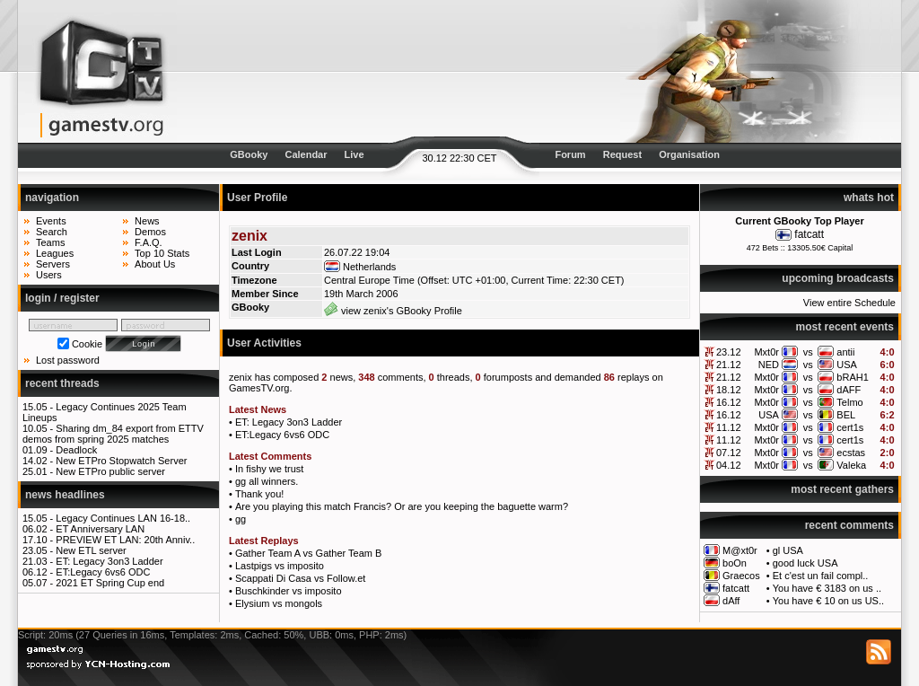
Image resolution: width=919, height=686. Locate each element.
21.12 (728, 364)
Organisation (689, 154)
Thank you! (259, 493)
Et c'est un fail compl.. (821, 575)
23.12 (728, 352)
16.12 (728, 402)
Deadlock (76, 449)
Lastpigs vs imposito (279, 565)
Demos (150, 231)
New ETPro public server (110, 471)
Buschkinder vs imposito (288, 590)
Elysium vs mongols (278, 603)
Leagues (55, 253)
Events (51, 220)
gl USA (788, 550)
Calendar (305, 154)
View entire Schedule (849, 302)
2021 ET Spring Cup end (110, 582)
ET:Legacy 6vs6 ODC (103, 572)
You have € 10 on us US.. (828, 600)
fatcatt (809, 234)
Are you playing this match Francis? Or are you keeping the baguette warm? (401, 506)
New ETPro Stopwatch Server (121, 460)
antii (845, 352)
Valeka (851, 465)
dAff (731, 600)
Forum (570, 154)
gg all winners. (266, 481)
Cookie (87, 344)
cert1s (849, 427)
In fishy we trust (269, 468)
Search (51, 231)
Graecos (741, 575)
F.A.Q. (148, 242)
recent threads (62, 383)
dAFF (848, 389)
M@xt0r (739, 550)
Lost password (68, 360)
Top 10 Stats (162, 253)
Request (622, 154)
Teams (50, 242)
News (147, 220)
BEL (845, 414)
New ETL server (91, 550)
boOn (734, 563)
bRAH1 (852, 377)
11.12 (728, 427)
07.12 (728, 452)
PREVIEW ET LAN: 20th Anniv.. (125, 539)
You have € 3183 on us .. (827, 588)
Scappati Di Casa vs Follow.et (300, 578)
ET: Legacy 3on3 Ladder (109, 561)
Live (354, 154)
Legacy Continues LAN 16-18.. (123, 518)
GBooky (248, 154)
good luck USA (805, 563)
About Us (155, 264)
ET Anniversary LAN (100, 528)
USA (846, 364)
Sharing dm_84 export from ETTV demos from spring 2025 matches (113, 433)
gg (240, 519)
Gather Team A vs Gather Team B (308, 553)
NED (768, 364)
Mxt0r (766, 352)
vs (808, 352)
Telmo (849, 402)
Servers (53, 264)
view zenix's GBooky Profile (393, 310)
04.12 (728, 465)
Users (49, 274)
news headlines (65, 494)
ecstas (850, 452)
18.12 (728, 389)
